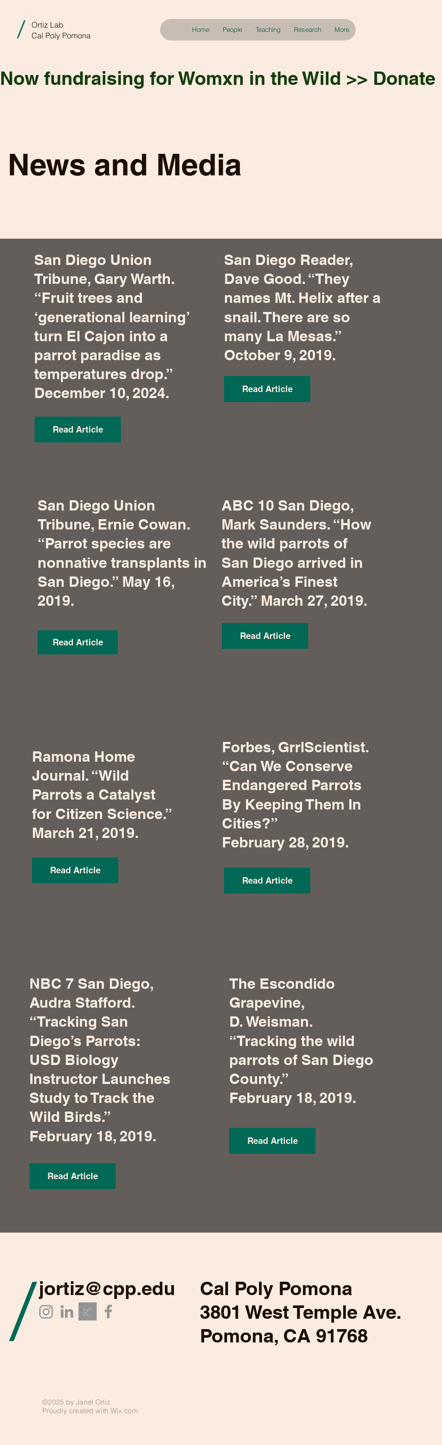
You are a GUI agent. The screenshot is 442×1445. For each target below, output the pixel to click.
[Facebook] (108, 1311)
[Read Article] (78, 429)
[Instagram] (46, 1311)
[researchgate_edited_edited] (88, 1311)
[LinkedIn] (67, 1311)
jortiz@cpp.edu (107, 1288)
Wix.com (124, 1410)
